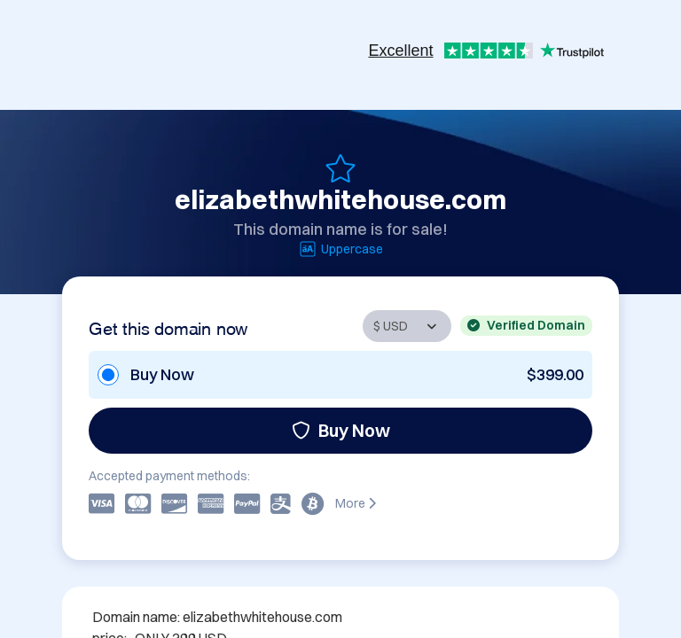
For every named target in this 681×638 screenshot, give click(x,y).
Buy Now (341, 430)
